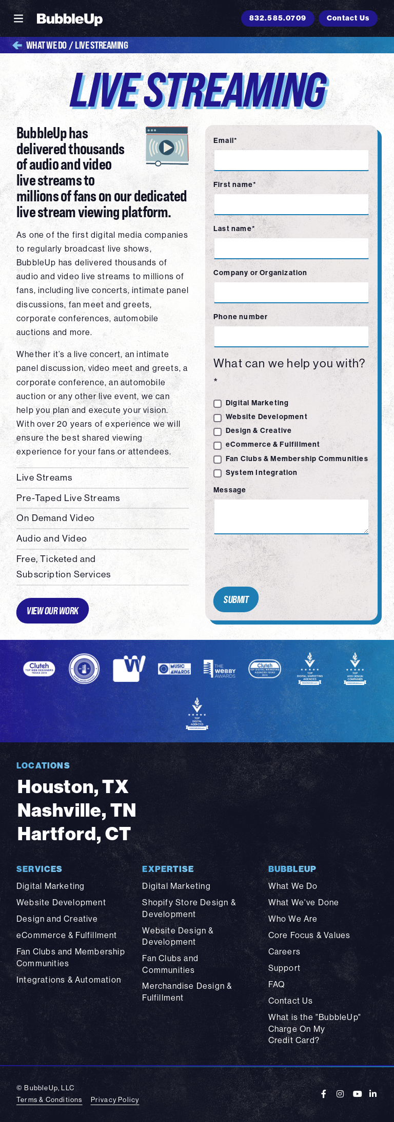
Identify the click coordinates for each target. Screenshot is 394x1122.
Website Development (267, 416)
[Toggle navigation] (18, 18)
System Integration (262, 472)
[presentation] (287, 560)
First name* (235, 184)
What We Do (39, 45)
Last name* (234, 228)
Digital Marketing (257, 403)
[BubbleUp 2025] (70, 18)
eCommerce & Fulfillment (273, 444)
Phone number (240, 317)
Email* (225, 140)
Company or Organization (260, 272)
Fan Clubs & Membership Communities (297, 458)
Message (229, 490)
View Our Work (52, 610)
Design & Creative (259, 430)
